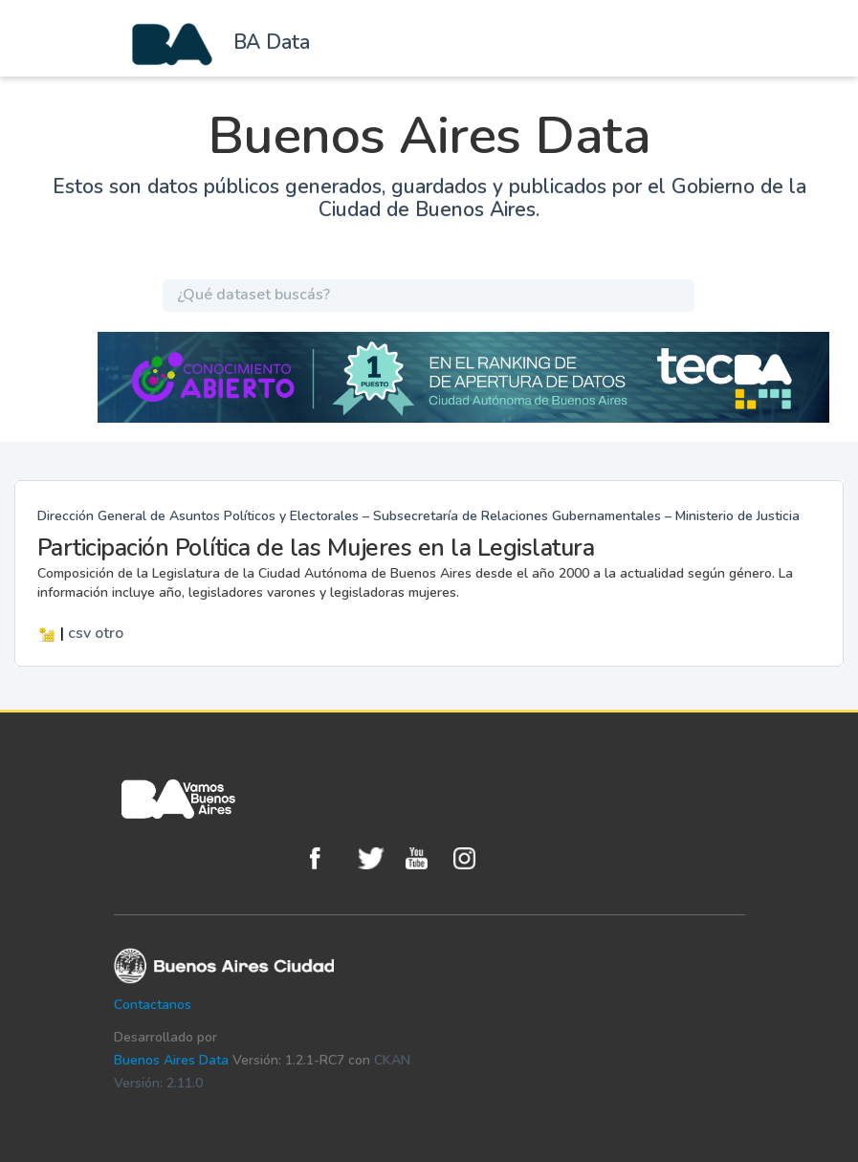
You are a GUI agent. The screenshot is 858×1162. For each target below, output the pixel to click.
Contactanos (152, 1005)
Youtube (425, 858)
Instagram (472, 858)
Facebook (329, 858)
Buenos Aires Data (171, 1060)
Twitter (377, 858)
